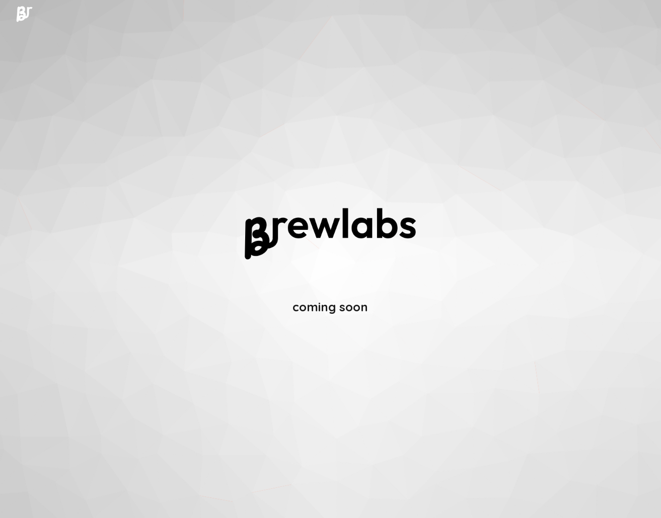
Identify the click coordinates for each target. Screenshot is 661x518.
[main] (330, 307)
